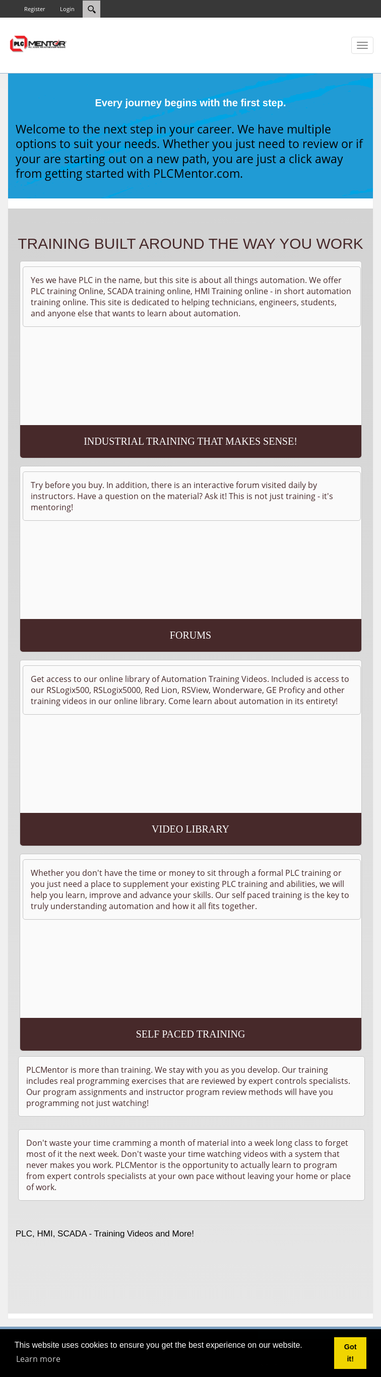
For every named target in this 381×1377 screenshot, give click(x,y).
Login (67, 9)
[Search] (91, 9)
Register (34, 9)
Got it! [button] (350, 1353)
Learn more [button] (38, 1358)
